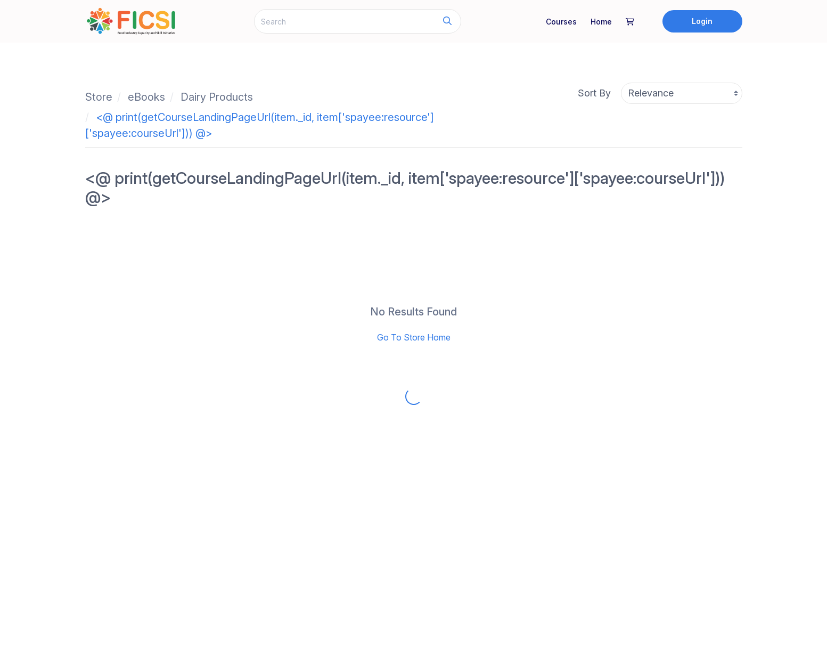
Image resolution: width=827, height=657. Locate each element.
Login (702, 21)
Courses (561, 21)
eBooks (146, 97)
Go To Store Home (414, 337)
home (601, 21)
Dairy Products (217, 97)
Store (98, 97)
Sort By (594, 93)
